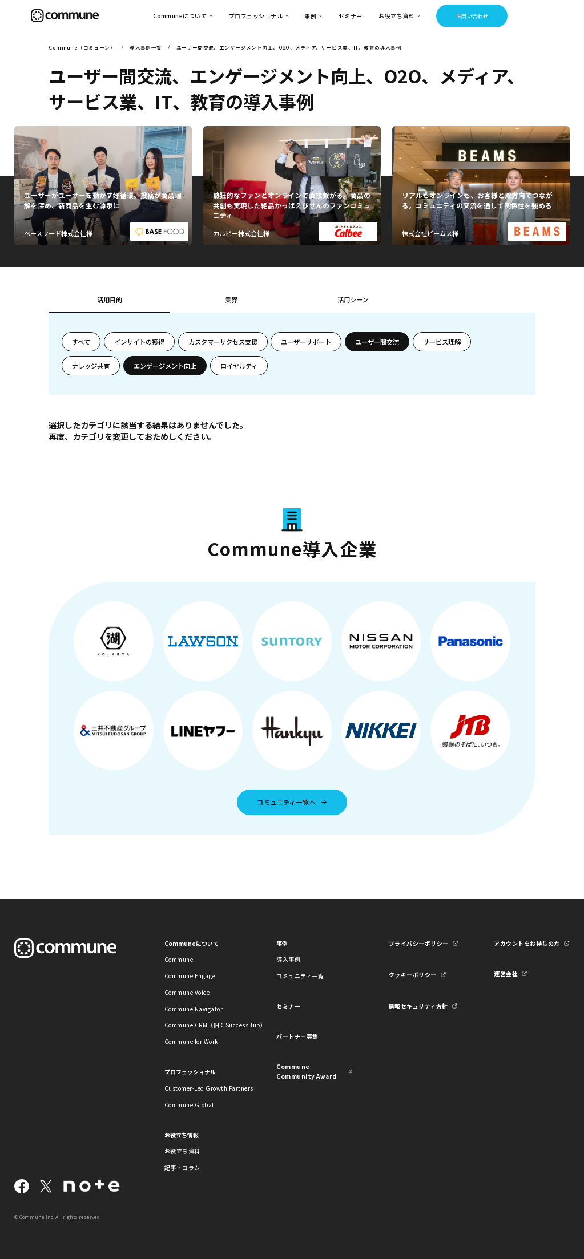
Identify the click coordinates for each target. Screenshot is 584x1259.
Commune (178, 959)
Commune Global (189, 1104)
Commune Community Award (306, 1071)
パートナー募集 (297, 1036)
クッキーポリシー (413, 974)
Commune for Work (191, 1041)
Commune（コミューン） (82, 47)
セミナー (351, 15)
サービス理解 (442, 341)
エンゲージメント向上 (165, 365)
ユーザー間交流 (377, 341)
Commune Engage (189, 975)
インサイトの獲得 (139, 341)
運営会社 (506, 973)
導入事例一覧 (146, 47)
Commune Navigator (193, 1009)
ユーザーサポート (306, 341)
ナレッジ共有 (91, 365)
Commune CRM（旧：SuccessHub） (202, 1025)
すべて (81, 341)
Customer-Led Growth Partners (202, 1088)
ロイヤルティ (238, 365)
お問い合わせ (472, 16)
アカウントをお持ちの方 (526, 943)
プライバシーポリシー (419, 943)
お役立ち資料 (182, 1151)
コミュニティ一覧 (300, 975)
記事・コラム (182, 1167)
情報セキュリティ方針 (418, 1006)
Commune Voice (187, 992)
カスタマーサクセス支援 (222, 341)
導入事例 (288, 959)
